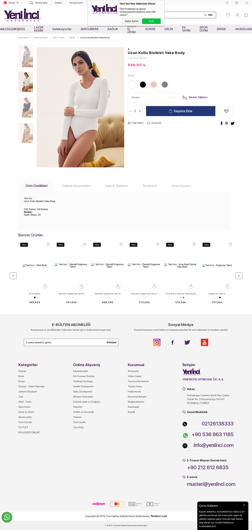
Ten (37, 297)
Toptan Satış (135, 455)
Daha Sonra (131, 21)
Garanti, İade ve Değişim (86, 471)
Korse (21, 450)
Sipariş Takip (41, 2)
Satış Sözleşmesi (82, 461)
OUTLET (23, 496)
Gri (183, 297)
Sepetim (77, 476)
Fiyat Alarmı (137, 123)
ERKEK (221, 29)
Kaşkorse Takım (217, 293)
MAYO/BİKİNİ (89, 29)
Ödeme (77, 486)
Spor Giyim (24, 476)
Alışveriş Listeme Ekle (226, 111)
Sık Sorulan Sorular (83, 445)
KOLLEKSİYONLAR (29, 501)
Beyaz (32, 297)
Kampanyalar (76, 2)
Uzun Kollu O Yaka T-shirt (35, 363)
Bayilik (131, 481)
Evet (151, 21)
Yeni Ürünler (25, 491)
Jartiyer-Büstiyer (27, 461)
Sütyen (22, 440)
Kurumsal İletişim (137, 466)
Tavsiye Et (156, 123)
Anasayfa (133, 440)
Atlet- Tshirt (24, 471)
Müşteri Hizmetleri (83, 466)
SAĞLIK (112, 29)
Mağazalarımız (136, 471)
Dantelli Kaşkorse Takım (71, 293)
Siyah (35, 297)
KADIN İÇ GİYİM (131, 29)
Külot (21, 445)
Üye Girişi (78, 496)
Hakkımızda (134, 461)
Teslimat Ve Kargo (83, 450)
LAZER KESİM (38, 29)
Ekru (73, 297)
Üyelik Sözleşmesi (83, 455)
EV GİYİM (186, 29)
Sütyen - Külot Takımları (31, 455)
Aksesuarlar (25, 486)
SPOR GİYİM (203, 29)
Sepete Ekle (183, 111)
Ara (210, 15)
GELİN (168, 29)
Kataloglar (133, 476)
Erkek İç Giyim (26, 481)
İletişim (58, 2)
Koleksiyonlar (62, 29)
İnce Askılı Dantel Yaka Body (180, 293)
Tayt (20, 466)
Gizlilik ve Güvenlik (83, 481)
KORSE (150, 29)
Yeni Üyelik (79, 491)
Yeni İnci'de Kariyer (138, 450)
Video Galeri (134, 445)
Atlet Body (34, 293)
